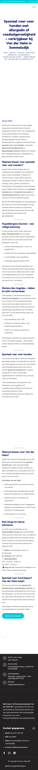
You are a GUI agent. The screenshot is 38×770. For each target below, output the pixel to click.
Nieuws (13, 52)
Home (5, 52)
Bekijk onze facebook (13, 616)
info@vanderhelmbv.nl (16, 685)
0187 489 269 (13, 660)
